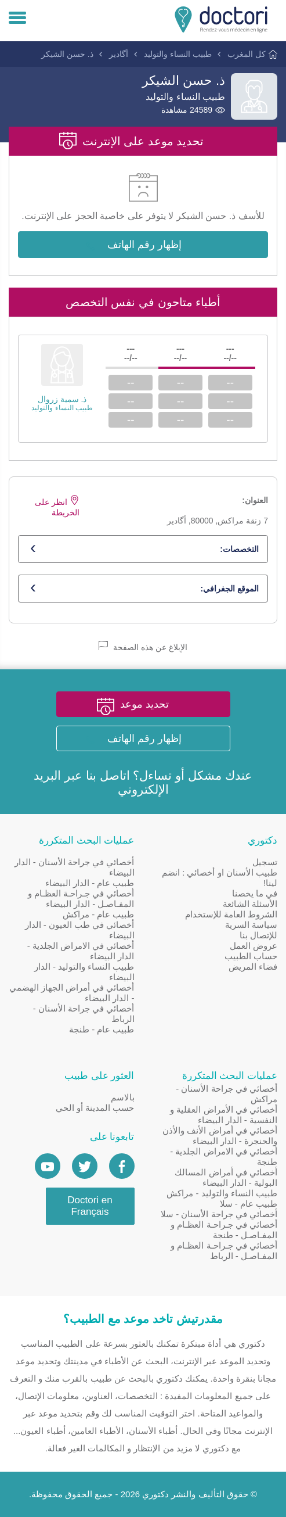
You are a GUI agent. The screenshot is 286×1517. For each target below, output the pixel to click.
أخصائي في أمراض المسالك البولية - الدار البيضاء (226, 1177)
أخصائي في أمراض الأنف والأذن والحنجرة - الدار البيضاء (219, 1135)
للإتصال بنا (258, 935)
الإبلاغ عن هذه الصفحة (143, 646)
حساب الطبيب (251, 956)
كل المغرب (246, 54)
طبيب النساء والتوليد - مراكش (221, 1193)
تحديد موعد (144, 704)
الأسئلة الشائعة (250, 904)
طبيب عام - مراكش (99, 914)
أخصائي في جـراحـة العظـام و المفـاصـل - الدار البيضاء (81, 898)
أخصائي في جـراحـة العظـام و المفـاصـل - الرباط (224, 1250)
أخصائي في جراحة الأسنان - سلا (219, 1214)
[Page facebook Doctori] (122, 1166)
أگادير (118, 54)
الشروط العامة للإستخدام (231, 914)
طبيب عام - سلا (249, 1203)
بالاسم (123, 1097)
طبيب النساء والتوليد (178, 54)
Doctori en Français (89, 1206)
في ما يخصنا (254, 893)
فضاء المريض (253, 966)
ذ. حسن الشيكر (67, 54)
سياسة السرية (251, 925)
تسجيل (264, 862)
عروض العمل (253, 946)
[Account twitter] (84, 1166)
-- (230, 382)
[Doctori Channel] (47, 1166)
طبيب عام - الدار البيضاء (90, 883)
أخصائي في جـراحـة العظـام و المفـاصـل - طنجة (224, 1230)
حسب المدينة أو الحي (95, 1108)
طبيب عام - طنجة (102, 1029)
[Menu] (17, 18)
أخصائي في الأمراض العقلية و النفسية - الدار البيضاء (223, 1114)
